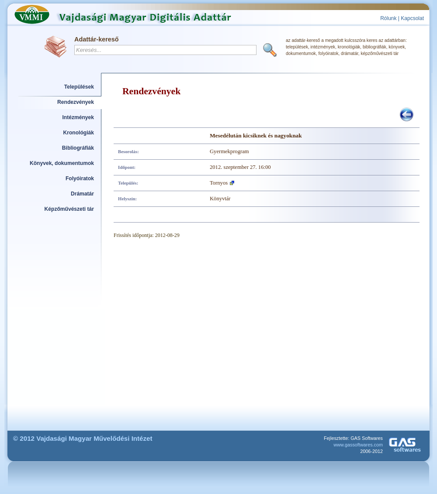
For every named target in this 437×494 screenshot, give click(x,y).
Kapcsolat (412, 18)
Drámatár (82, 194)
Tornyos (219, 183)
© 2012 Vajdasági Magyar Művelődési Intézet (83, 438)
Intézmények (78, 117)
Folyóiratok (80, 178)
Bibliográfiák (78, 148)
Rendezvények (75, 102)
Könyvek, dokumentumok (62, 163)
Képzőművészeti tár (69, 209)
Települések (79, 87)
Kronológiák (78, 133)
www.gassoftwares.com (358, 444)
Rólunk (388, 18)
